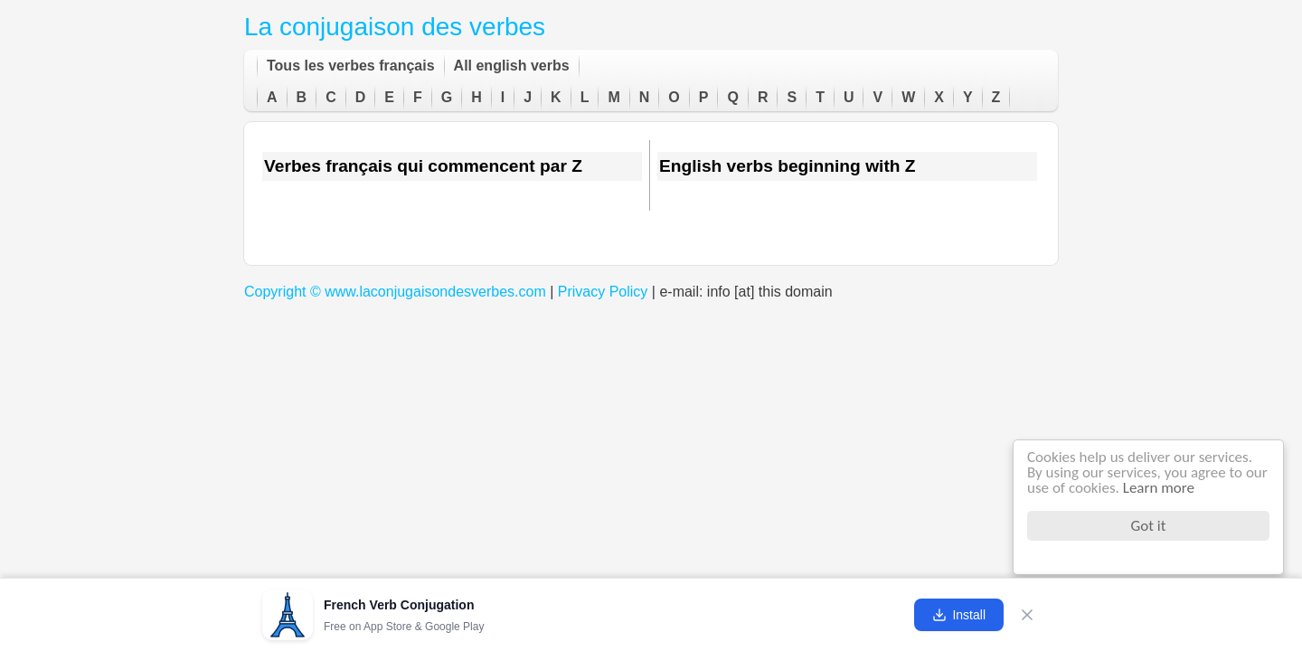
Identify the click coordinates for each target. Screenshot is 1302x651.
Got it (1148, 525)
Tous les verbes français (351, 65)
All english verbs (512, 65)
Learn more (1158, 487)
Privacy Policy (603, 291)
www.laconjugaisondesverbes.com (435, 291)
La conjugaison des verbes (394, 27)
